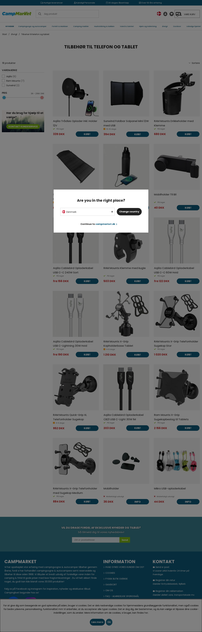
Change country (129, 211)
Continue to (98, 224)
